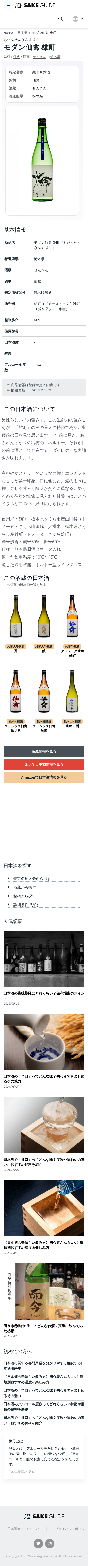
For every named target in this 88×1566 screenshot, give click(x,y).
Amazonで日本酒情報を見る (44, 777)
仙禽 (16, 56)
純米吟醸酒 (41, 72)
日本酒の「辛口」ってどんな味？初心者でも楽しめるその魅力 (44, 1078)
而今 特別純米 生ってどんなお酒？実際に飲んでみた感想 (43, 1328)
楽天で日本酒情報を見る (44, 764)
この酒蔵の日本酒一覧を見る (25, 585)
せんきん (39, 56)
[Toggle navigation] (8, 4)
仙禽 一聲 (72, 726)
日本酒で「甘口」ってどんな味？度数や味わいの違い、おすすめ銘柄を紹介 (44, 1162)
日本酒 (22, 32)
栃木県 (55, 56)
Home (8, 32)
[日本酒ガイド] (35, 4)
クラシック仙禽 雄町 (72, 653)
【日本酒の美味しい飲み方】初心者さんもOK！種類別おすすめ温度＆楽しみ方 (43, 1245)
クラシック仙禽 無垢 (43, 728)
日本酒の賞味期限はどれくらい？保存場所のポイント (44, 995)
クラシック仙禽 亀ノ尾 (15, 728)
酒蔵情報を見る (44, 751)
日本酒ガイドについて (23, 1528)
